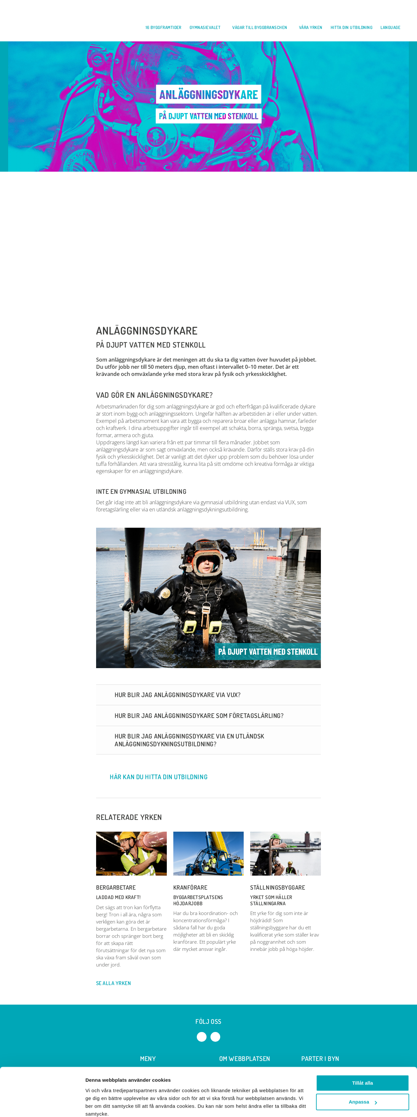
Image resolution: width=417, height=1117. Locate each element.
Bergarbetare (116, 889)
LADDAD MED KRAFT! (118, 899)
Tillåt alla (362, 1055)
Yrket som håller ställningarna (271, 902)
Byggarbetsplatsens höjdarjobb (198, 902)
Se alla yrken (116, 984)
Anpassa (363, 1074)
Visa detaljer (99, 1104)
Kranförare (190, 889)
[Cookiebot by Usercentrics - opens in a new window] (42, 1104)
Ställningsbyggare (277, 889)
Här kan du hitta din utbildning (152, 778)
